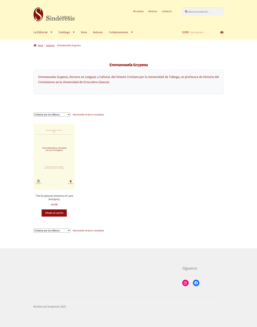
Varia (84, 32)
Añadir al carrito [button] (54, 212)
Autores (98, 32)
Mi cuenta (138, 11)
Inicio (40, 45)
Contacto (167, 11)
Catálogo (64, 32)
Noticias (152, 11)
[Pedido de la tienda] (52, 114)
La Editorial (41, 32)
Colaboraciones (118, 32)
